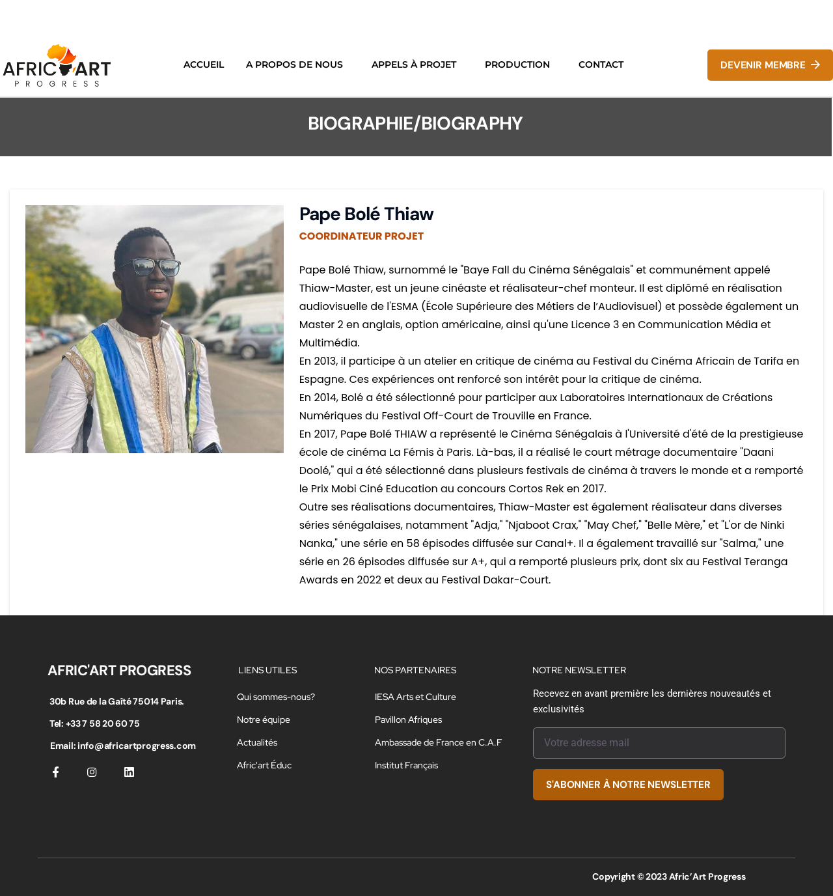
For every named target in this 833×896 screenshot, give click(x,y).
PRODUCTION (517, 64)
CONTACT (601, 64)
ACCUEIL (204, 64)
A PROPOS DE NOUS (294, 64)
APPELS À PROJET (414, 64)
